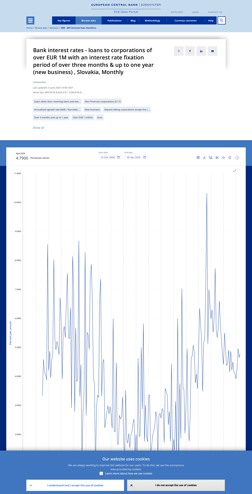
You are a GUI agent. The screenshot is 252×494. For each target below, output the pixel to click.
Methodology (152, 20)
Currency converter (186, 20)
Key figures (64, 20)
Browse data (88, 20)
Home (29, 28)
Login (195, 12)
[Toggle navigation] (30, 20)
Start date (103, 152)
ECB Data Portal (126, 12)
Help (210, 20)
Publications (115, 20)
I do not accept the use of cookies (176, 485)
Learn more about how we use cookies (128, 473)
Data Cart (177, 12)
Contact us (215, 12)
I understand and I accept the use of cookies (75, 485)
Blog (133, 20)
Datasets (54, 28)
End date (128, 152)
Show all (38, 128)
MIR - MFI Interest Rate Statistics (78, 28)
